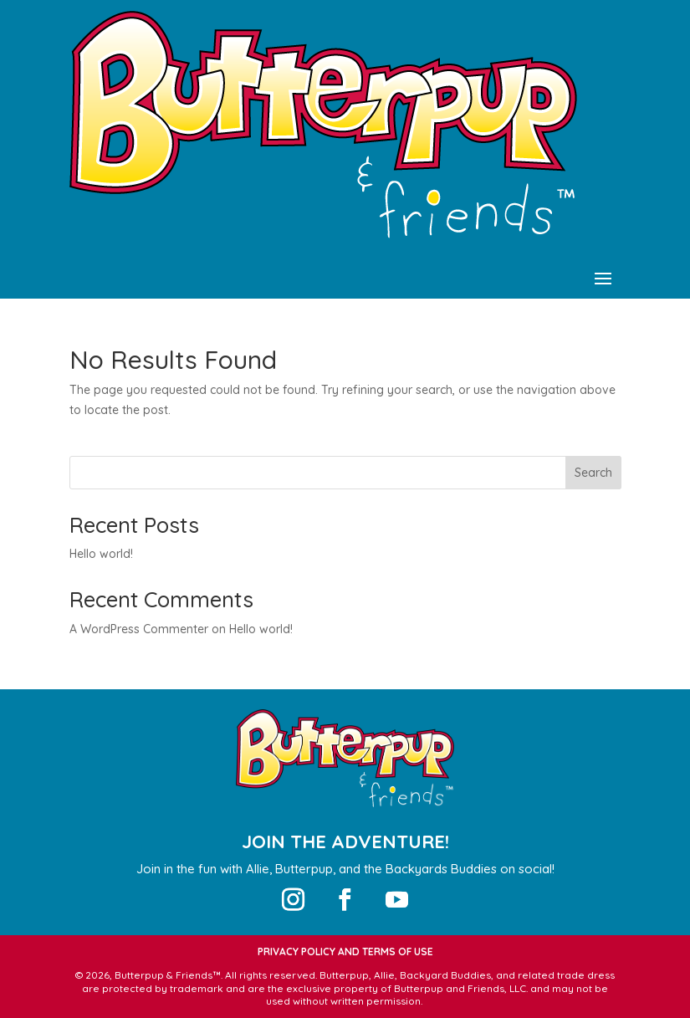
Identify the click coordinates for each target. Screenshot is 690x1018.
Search (593, 472)
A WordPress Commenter (138, 629)
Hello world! (101, 553)
